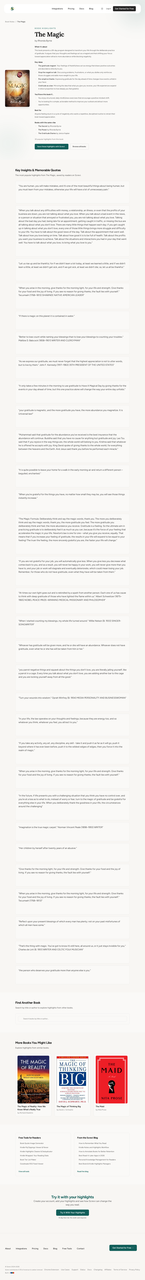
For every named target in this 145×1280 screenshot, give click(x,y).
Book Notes (10, 22)
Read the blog (82, 1171)
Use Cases (65, 1270)
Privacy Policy (134, 1270)
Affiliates (107, 1270)
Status (82, 1270)
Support (75, 1270)
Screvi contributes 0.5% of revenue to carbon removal (24, 1270)
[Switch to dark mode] (102, 9)
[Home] (12, 9)
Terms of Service (120, 1270)
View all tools (24, 1171)
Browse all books (79, 146)
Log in (108, 9)
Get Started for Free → (123, 1248)
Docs (89, 1270)
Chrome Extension (51, 1270)
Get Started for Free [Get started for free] (124, 8)
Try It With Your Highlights (72, 1212)
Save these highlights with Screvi (51, 146)
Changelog (98, 1270)
